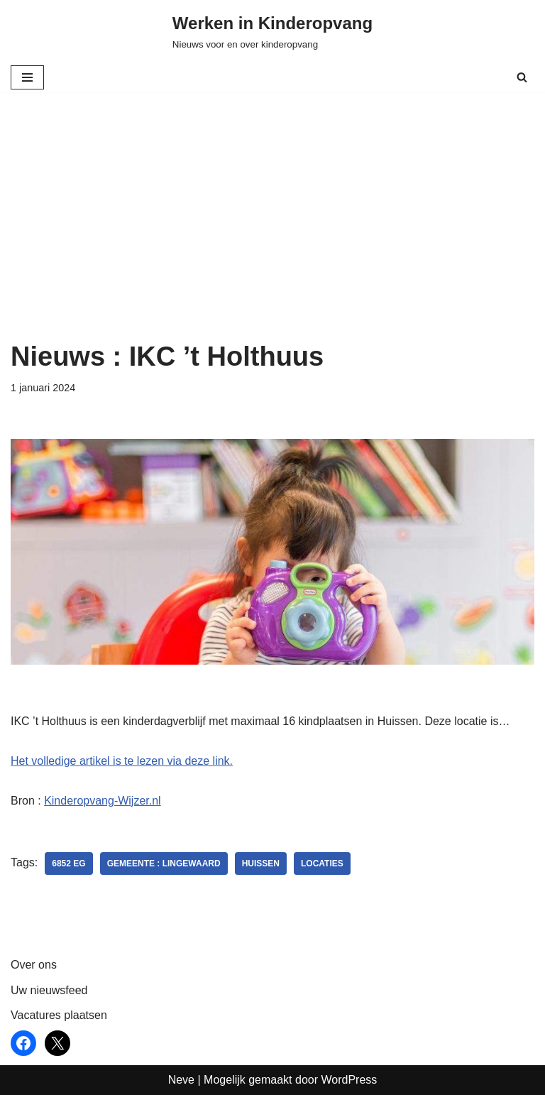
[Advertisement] (272, 234)
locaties (322, 863)
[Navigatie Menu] (27, 77)
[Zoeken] (522, 77)
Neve (181, 1080)
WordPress (349, 1080)
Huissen (261, 863)
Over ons (34, 965)
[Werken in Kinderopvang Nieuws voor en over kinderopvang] (272, 31)
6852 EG (68, 863)
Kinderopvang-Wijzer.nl (102, 801)
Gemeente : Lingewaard (164, 863)
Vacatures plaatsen (59, 1015)
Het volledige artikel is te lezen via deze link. (122, 761)
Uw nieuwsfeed (49, 990)
